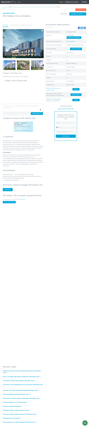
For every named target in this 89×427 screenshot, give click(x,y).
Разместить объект (71, 2)
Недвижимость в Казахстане (19, 7)
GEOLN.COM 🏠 (7, 7)
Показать (8, 189)
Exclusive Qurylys (9, 13)
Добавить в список (76, 13)
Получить (76, 89)
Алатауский (22, 199)
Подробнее (71, 41)
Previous (3, 65)
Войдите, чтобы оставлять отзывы (16, 80)
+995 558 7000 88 (65, 109)
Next (43, 65)
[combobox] (57, 127)
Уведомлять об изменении (74, 37)
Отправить (65, 136)
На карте (64, 13)
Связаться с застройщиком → (22, 130)
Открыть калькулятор (76, 48)
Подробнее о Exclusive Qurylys (11, 180)
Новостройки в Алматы (48, 7)
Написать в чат (37, 113)
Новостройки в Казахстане (34, 7)
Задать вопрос (76, 94)
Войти (84, 2)
